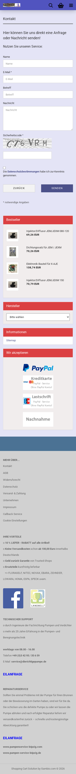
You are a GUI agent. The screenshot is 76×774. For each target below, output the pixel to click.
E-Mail (7, 72)
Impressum (9, 507)
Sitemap (11, 340)
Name (6, 56)
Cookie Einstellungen (15, 520)
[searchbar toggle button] (51, 5)
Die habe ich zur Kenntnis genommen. (33, 173)
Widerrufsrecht (11, 479)
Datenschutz (10, 486)
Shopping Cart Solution (24, 768)
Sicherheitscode (12, 135)
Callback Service (12, 514)
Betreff (7, 87)
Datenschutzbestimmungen (23, 171)
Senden (57, 188)
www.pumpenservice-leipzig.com (22, 746)
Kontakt (7, 466)
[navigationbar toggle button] (71, 5)
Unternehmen (10, 500)
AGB (5, 472)
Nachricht (8, 103)
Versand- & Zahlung (14, 493)
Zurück (19, 188)
